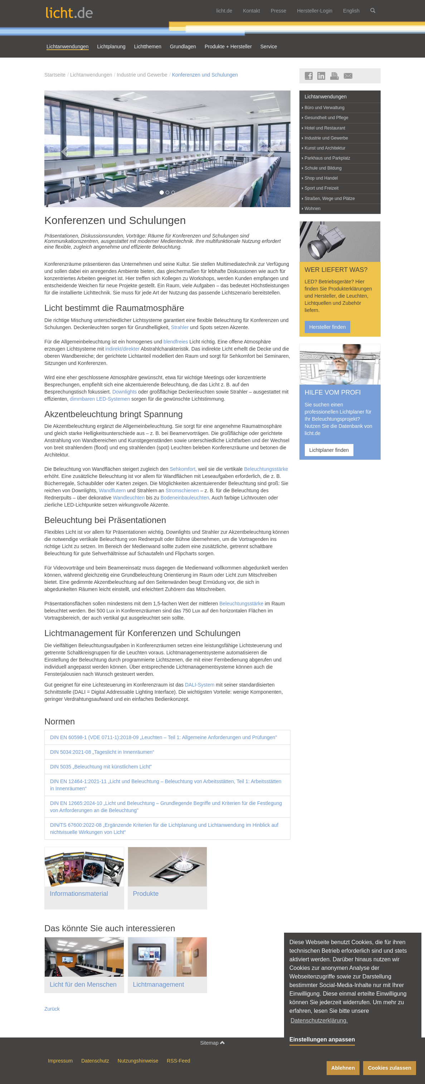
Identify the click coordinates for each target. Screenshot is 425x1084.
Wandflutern (112, 490)
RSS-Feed (178, 1061)
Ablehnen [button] (343, 1068)
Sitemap (212, 1043)
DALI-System (199, 685)
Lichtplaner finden (329, 450)
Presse (279, 11)
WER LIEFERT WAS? (336, 269)
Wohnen (313, 208)
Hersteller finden (327, 327)
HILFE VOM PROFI (333, 392)
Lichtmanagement (158, 984)
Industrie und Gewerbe (142, 75)
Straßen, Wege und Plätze (330, 198)
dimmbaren (82, 399)
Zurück (52, 1009)
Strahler (180, 327)
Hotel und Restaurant (325, 128)
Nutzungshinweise (138, 1061)
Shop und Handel (321, 178)
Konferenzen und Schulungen (205, 75)
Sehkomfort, (183, 469)
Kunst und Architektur (325, 148)
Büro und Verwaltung (325, 107)
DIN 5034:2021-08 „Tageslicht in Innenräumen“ (102, 752)
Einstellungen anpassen (322, 1039)
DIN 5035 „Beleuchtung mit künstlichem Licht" (101, 767)
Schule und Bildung (323, 168)
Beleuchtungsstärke (266, 469)
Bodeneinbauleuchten (185, 498)
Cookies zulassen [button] (389, 1068)
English (351, 11)
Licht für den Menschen (83, 984)
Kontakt (251, 11)
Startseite (54, 75)
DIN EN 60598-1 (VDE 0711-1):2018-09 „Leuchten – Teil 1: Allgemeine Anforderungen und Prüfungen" (163, 737)
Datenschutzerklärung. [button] (319, 1020)
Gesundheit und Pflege (326, 117)
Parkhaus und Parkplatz (327, 158)
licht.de (224, 11)
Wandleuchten (129, 498)
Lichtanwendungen (91, 75)
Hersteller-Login (314, 11)
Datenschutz (95, 1061)
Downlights (124, 392)
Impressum (60, 1061)
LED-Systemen (113, 399)
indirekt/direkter (123, 349)
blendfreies (175, 342)
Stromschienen (182, 490)
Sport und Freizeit (322, 188)
